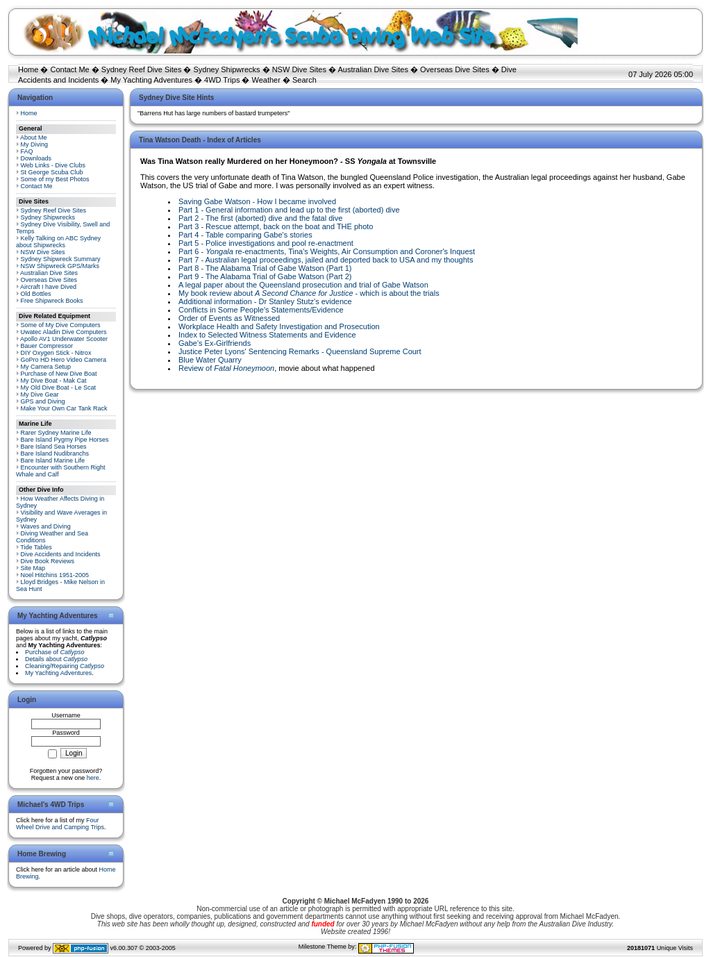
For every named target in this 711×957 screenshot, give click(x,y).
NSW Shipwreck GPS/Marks (60, 266)
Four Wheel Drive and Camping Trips (60, 824)
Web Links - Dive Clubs (53, 165)
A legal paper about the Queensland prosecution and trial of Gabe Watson (303, 285)
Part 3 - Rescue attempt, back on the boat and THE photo (275, 226)
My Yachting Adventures (151, 80)
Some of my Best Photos (55, 179)
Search (304, 80)
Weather (266, 80)
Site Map (33, 568)
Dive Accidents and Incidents (61, 554)
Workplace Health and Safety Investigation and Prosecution (279, 326)
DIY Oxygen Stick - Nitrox (56, 352)
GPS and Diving (43, 401)
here (93, 777)
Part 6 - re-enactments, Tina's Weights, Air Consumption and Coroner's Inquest (326, 251)
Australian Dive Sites (372, 69)
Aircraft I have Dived (48, 286)
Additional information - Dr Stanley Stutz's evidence (265, 301)
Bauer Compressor (47, 345)
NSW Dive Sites (299, 69)
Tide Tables (36, 547)
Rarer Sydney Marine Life (56, 432)
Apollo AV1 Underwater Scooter (64, 338)
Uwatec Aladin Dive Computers (64, 331)
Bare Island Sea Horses (54, 446)
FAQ (27, 151)
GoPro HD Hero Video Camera (63, 359)
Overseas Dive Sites (455, 69)
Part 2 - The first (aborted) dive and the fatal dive (260, 218)
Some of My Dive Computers (61, 325)
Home (28, 69)
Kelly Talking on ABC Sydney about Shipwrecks (58, 242)
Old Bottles (36, 293)
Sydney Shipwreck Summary (61, 259)
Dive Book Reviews (48, 561)
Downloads (36, 158)
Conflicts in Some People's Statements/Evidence (261, 310)
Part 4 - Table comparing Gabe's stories (245, 235)
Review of (226, 368)
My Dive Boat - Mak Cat (54, 380)
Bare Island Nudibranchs (55, 453)
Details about (56, 659)
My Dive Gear (40, 394)
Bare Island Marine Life (53, 460)
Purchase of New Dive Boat (59, 373)
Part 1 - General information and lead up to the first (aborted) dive (289, 210)
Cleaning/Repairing (64, 666)
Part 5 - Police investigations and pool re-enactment (265, 243)
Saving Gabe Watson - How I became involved (257, 201)
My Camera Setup (46, 366)
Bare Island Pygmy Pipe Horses (65, 439)
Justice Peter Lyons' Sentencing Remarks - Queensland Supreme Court (299, 351)
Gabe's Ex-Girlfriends (214, 343)
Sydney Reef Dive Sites (141, 69)
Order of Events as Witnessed (229, 318)
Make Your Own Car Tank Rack (64, 408)
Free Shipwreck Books (52, 300)
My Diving (35, 144)
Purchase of (55, 652)
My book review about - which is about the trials (309, 293)
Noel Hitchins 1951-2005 (55, 575)
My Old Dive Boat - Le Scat (59, 387)
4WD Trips (222, 80)
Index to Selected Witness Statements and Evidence (267, 335)
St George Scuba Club (52, 172)
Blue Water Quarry (210, 360)
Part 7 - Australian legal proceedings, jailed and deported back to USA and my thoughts (325, 260)
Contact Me (69, 69)
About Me (33, 137)
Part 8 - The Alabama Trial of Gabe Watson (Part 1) (264, 268)
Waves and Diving (46, 526)
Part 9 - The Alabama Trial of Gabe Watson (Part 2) (264, 276)
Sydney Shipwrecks (227, 69)
